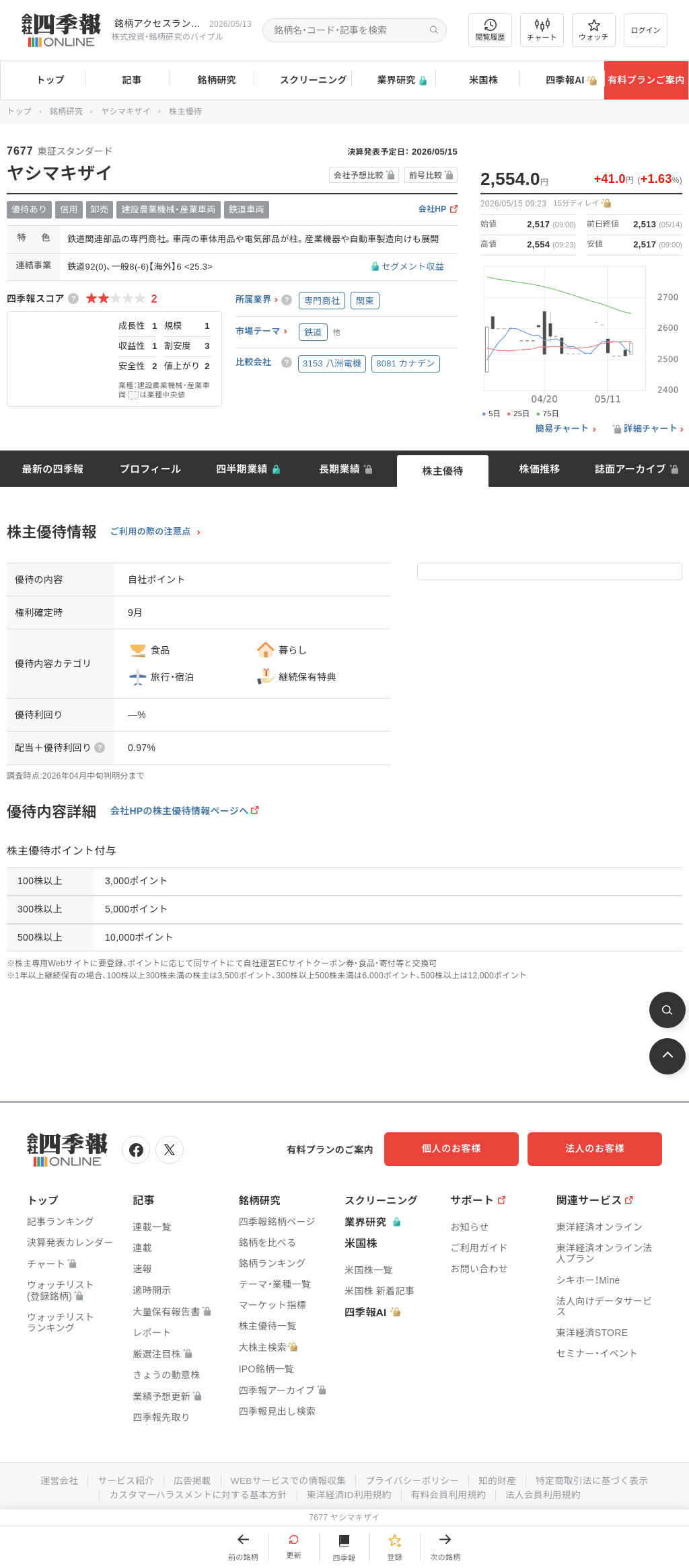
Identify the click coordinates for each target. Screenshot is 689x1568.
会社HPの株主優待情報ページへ (179, 811)
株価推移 (539, 469)
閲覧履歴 (490, 30)
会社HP (433, 209)
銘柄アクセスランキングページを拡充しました (159, 23)
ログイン (646, 30)
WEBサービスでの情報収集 (286, 1478)
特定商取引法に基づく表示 (597, 1478)
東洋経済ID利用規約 (349, 1492)
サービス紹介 (121, 1478)
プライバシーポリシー (413, 1478)
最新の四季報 (53, 469)
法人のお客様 (601, 1148)
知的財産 (500, 1478)
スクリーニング (302, 80)
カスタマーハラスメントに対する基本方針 (195, 1492)
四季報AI (562, 80)
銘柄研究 (211, 80)
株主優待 (442, 471)
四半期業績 (242, 469)
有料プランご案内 (646, 80)
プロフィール (151, 469)
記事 (127, 80)
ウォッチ (594, 30)
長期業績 (339, 469)
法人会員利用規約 (547, 1492)
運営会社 (53, 1478)
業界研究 (393, 80)
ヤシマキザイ (126, 111)
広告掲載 (189, 1478)
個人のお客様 (467, 1148)
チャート (542, 30)
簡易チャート (562, 429)
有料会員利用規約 (450, 1492)
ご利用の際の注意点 (150, 532)
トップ (43, 80)
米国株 (477, 81)
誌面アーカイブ (630, 469)
